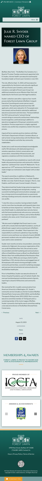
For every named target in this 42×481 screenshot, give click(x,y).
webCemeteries (20, 472)
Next (37, 312)
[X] (20, 339)
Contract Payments (22, 2)
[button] (6, 384)
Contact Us (26, 450)
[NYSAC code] (21, 461)
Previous (6, 312)
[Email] (25, 339)
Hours (10, 454)
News (21, 330)
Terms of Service (28, 454)
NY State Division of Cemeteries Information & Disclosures (21, 471)
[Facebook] (16, 339)
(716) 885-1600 (7, 2)
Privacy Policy (17, 454)
